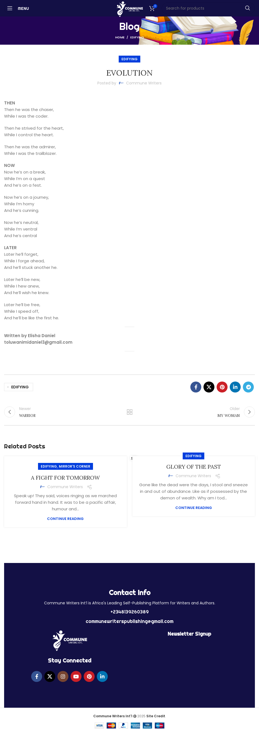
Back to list (129, 411)
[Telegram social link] (248, 387)
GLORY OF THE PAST (193, 466)
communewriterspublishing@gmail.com (129, 621)
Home (119, 37)
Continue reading (65, 518)
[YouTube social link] (76, 676)
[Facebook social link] (195, 387)
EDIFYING (137, 37)
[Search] (208, 8)
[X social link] (208, 387)
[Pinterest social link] (222, 387)
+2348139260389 (129, 611)
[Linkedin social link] (235, 387)
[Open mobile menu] (16, 8)
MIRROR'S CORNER (74, 466)
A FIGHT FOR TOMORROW (65, 477)
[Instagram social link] (62, 676)
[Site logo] (129, 9)
